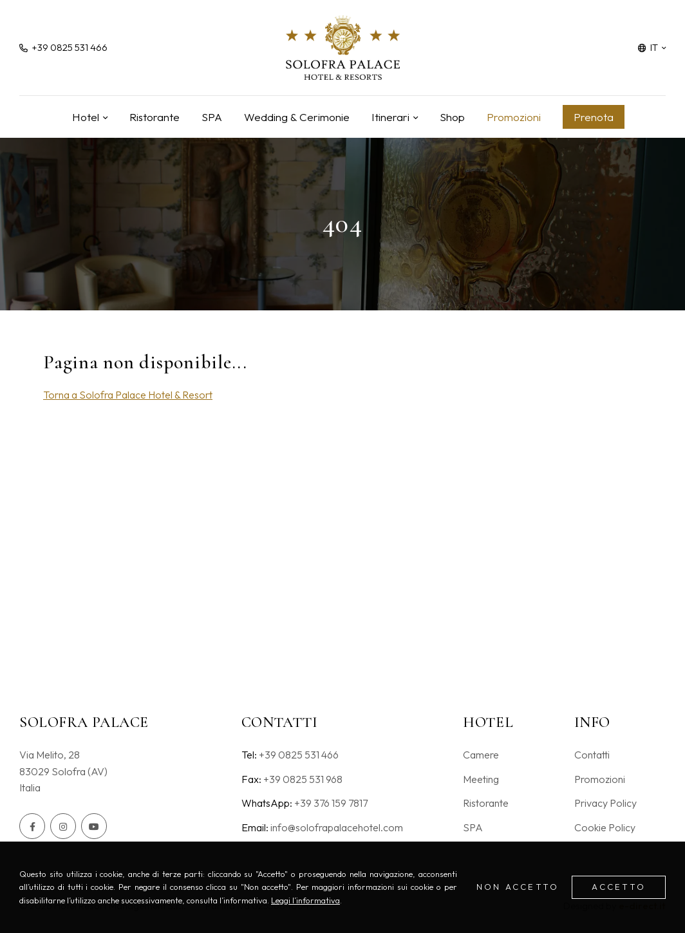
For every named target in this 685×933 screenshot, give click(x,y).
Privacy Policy (605, 802)
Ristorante (154, 117)
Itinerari (390, 117)
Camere (481, 754)
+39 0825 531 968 (302, 779)
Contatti (592, 754)
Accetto (619, 886)
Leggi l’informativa (305, 900)
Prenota (594, 117)
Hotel (85, 117)
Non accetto (517, 886)
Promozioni (514, 117)
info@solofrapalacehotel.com (336, 827)
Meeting (481, 779)
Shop (452, 117)
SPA (212, 117)
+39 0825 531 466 (299, 754)
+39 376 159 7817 (331, 802)
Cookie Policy (604, 827)
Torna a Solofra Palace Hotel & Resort (127, 394)
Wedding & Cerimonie (297, 117)
